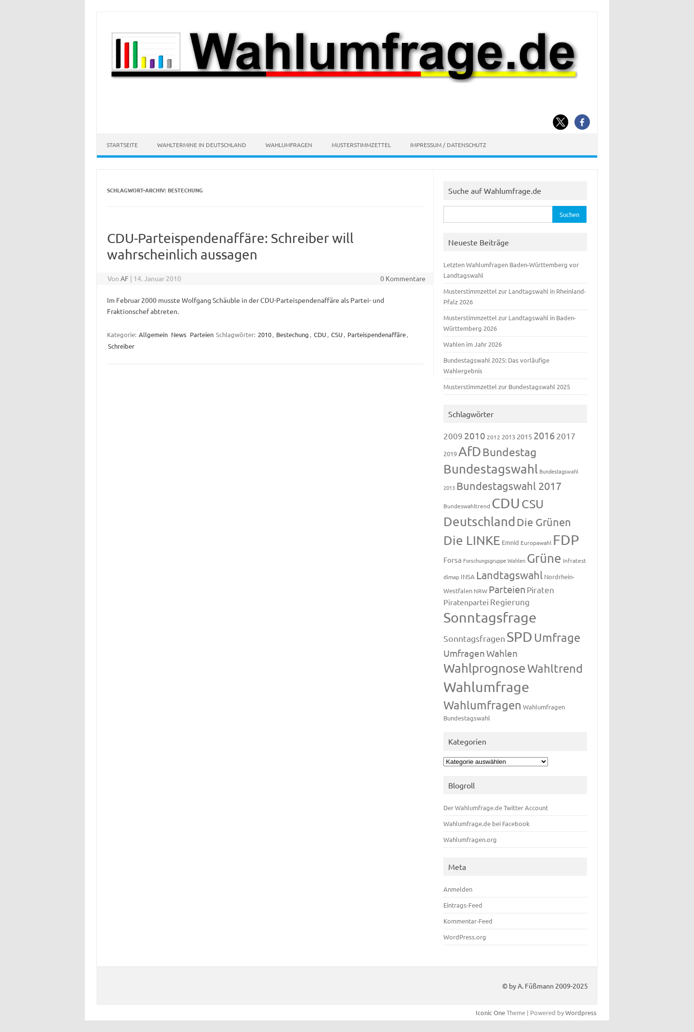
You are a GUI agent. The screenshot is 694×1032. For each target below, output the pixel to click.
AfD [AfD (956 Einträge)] (469, 451)
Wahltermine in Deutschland (201, 145)
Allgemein (153, 334)
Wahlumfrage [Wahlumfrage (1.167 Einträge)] (486, 687)
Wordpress (581, 1012)
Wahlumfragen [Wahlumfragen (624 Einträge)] (482, 705)
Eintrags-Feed (462, 905)
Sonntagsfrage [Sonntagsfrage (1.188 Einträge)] (489, 617)
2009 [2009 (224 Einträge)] (453, 436)
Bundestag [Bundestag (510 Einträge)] (509, 452)
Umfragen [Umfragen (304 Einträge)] (464, 653)
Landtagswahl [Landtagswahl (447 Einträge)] (509, 575)
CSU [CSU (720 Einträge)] (532, 503)
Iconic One (490, 1012)
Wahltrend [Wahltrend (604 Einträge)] (555, 668)
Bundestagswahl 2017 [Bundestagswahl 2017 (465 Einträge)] (508, 485)
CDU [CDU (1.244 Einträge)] (506, 503)
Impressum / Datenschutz (448, 145)
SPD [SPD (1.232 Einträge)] (520, 636)
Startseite (122, 145)
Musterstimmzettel (361, 145)
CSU (337, 334)
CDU (320, 334)
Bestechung (292, 334)
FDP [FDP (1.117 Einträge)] (566, 539)
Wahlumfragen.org (470, 839)
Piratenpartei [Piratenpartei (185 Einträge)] (466, 602)
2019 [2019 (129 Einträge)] (450, 453)
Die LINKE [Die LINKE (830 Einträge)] (471, 540)
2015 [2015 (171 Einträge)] (524, 436)
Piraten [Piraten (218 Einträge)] (540, 589)
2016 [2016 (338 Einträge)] (544, 435)
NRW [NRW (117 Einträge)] (480, 591)
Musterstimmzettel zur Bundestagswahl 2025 (506, 386)
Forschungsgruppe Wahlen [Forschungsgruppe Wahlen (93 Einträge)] (494, 560)
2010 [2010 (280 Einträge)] (474, 435)
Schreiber (121, 346)
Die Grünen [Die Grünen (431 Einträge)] (544, 522)
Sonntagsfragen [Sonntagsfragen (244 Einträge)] (474, 638)
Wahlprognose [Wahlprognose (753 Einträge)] (484, 668)
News (179, 334)
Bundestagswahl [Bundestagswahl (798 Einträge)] (490, 469)
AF (124, 278)
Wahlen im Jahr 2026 (472, 344)
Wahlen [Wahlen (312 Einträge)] (502, 653)
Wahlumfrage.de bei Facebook (486, 823)
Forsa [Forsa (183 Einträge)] (452, 559)
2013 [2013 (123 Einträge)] (508, 437)
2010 (264, 334)
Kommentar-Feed (468, 921)
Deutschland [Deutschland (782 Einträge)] (479, 521)
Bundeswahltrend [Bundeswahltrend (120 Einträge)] (466, 506)
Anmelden (457, 889)
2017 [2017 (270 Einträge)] (565, 436)
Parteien (202, 334)
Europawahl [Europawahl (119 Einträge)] (535, 542)
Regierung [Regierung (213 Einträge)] (510, 602)
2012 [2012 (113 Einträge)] (493, 437)
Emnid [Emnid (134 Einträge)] (510, 542)
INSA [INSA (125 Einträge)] (468, 576)
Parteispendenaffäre (376, 334)
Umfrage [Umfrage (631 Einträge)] (557, 637)
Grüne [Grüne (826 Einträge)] (544, 558)
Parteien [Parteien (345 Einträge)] (507, 589)
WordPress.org (464, 937)
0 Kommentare (403, 278)
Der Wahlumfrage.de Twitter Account (495, 807)
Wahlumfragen (289, 145)
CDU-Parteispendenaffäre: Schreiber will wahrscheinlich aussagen (230, 246)
